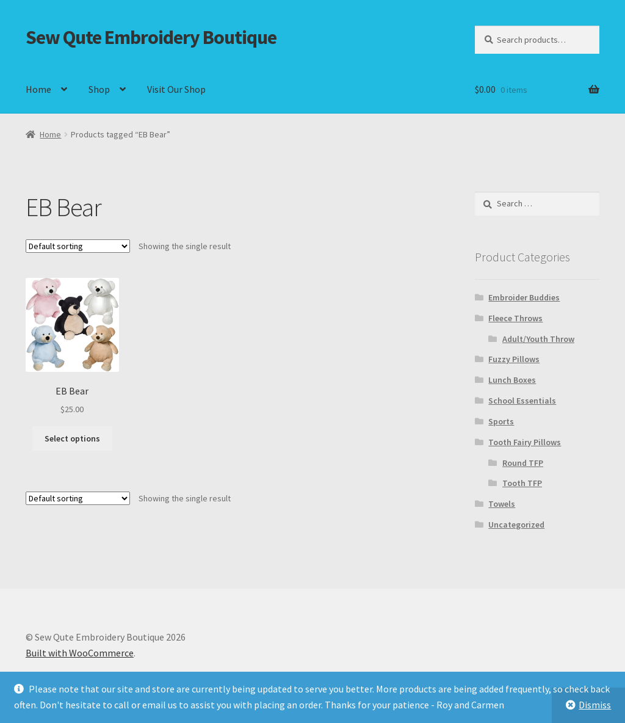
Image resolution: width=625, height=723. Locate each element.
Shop (99, 89)
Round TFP (522, 462)
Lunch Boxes (512, 379)
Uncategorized (516, 524)
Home (38, 89)
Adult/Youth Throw (538, 338)
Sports (501, 421)
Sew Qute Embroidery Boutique (151, 37)
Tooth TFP (522, 483)
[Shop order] (78, 246)
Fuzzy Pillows (514, 359)
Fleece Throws (515, 318)
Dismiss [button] (595, 705)
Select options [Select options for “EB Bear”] (72, 438)
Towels (501, 503)
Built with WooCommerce (80, 653)
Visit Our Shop (176, 89)
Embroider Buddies (524, 297)
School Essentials (522, 400)
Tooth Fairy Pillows (524, 442)
